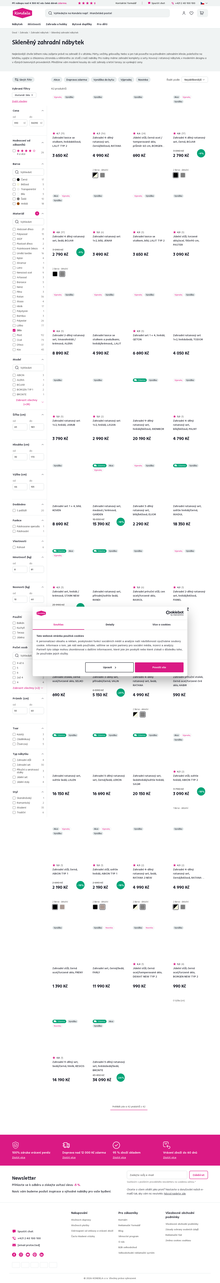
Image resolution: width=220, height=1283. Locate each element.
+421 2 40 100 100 (183, 3)
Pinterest (35, 1255)
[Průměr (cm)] (29, 698)
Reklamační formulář (129, 1225)
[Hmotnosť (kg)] (29, 557)
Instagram (21, 1255)
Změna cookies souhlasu (178, 1240)
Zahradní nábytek (39, 32)
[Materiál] (29, 213)
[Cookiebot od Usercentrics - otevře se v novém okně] (168, 613)
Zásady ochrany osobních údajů (182, 1229)
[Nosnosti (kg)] (29, 587)
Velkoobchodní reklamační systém (136, 1252)
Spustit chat (156, 3)
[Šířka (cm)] (29, 414)
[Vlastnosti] (29, 541)
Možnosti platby (80, 1225)
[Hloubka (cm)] (29, 444)
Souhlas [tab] (58, 624)
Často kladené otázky (83, 1236)
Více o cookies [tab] (161, 624)
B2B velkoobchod (127, 1247)
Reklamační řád (174, 1234)
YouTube (28, 1255)
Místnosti (34, 24)
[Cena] (29, 110)
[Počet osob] (29, 647)
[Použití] (29, 616)
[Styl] (29, 791)
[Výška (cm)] (29, 474)
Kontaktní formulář (126, 3)
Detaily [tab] (110, 624)
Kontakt (122, 1219)
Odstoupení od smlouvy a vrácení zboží (92, 1230)
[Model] (29, 359)
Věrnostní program (128, 1236)
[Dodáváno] (29, 504)
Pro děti (102, 24)
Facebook (14, 1255)
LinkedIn (42, 1255)
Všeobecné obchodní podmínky (182, 1223)
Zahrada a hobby (56, 24)
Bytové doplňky (82, 24)
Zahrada (24, 32)
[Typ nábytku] (29, 753)
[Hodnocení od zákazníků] (29, 142)
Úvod (14, 32)
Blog (120, 1230)
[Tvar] (29, 728)
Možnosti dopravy (81, 1219)
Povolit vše (159, 667)
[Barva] (29, 163)
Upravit (109, 667)
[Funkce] (29, 520)
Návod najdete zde (175, 1193)
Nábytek (17, 24)
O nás (121, 1241)
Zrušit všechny (19, 101)
